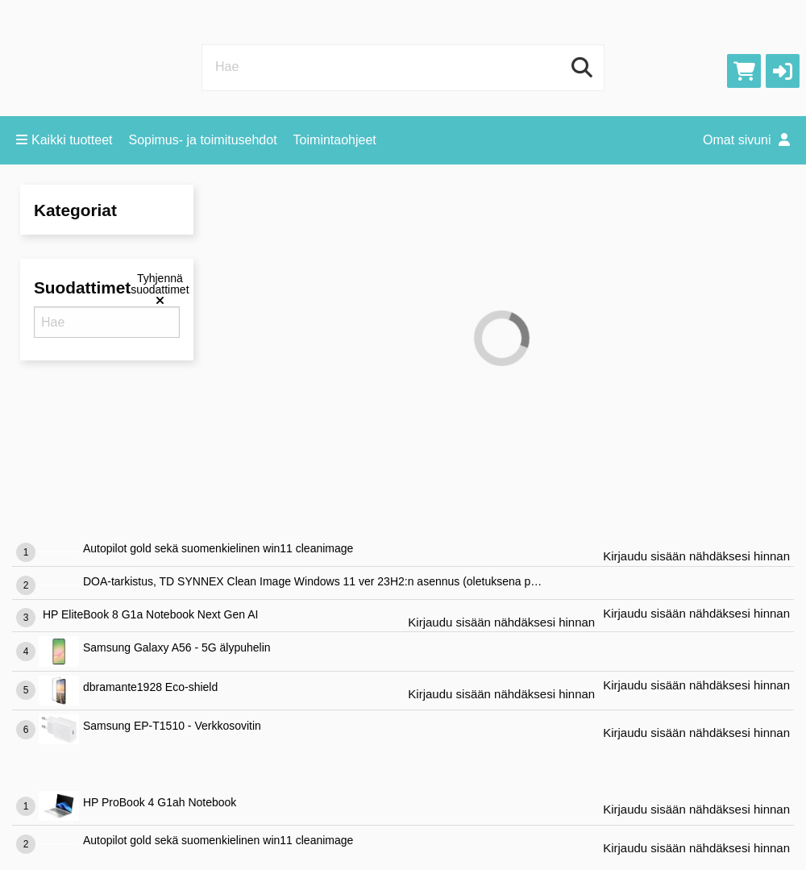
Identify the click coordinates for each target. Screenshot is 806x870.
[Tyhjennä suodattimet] (160, 289)
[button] (783, 71)
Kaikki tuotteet (64, 140)
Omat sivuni (746, 140)
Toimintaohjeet (334, 140)
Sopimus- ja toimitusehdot (203, 140)
